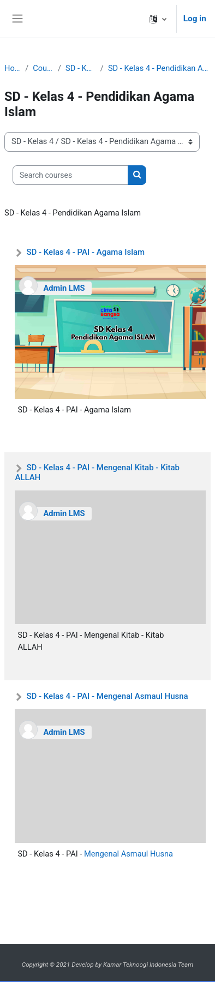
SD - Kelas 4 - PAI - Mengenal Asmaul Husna (107, 696)
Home (12, 68)
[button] (158, 19)
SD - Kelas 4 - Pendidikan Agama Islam (159, 68)
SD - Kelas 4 (80, 68)
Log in (194, 18)
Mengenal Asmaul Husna (128, 854)
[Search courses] (70, 175)
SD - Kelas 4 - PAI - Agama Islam (85, 252)
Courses (43, 68)
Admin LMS (64, 288)
